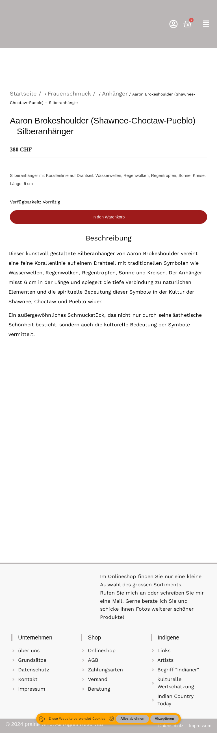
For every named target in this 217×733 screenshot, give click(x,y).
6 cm (28, 183)
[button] (206, 24)
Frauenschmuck (69, 93)
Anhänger (115, 93)
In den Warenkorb (108, 217)
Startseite (23, 93)
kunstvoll (37, 253)
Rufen (108, 593)
